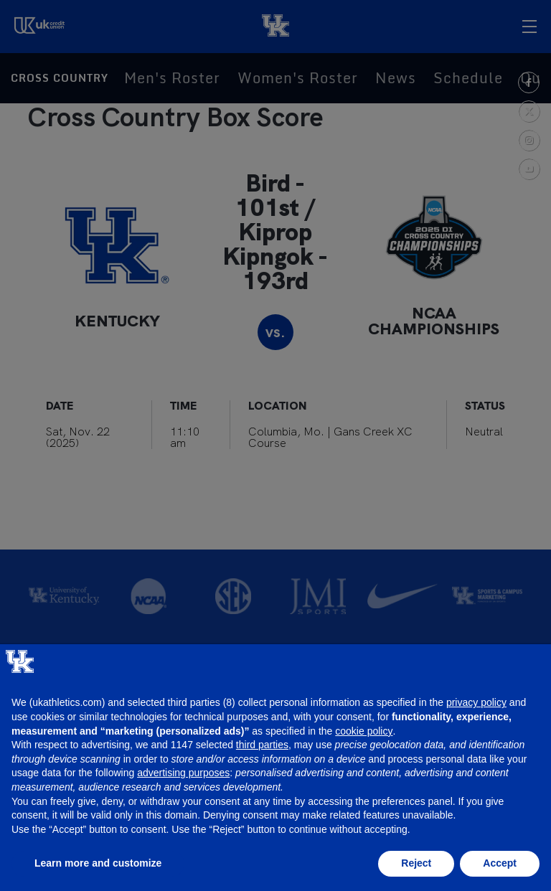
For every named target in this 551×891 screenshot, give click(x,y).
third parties (262, 744)
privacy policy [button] (476, 702)
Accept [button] (500, 863)
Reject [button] (416, 863)
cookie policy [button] (363, 731)
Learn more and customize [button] (97, 863)
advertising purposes (183, 772)
